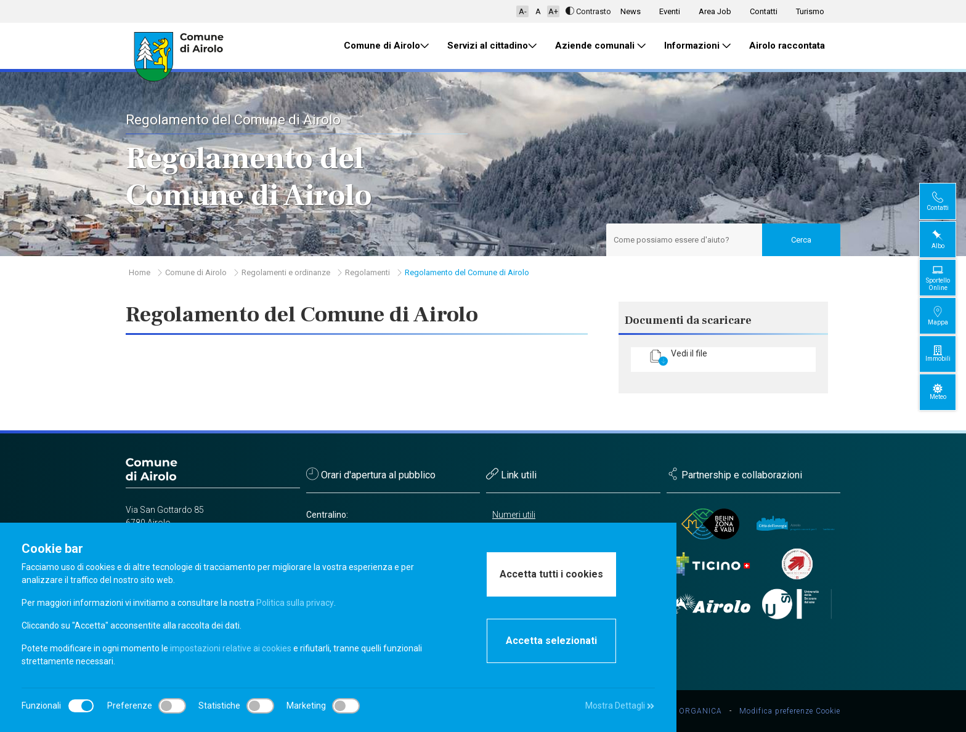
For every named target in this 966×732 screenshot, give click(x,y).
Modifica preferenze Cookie (789, 711)
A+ (553, 11)
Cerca (801, 239)
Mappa (948, 315)
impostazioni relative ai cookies (230, 648)
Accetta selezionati (551, 640)
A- (523, 11)
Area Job (715, 11)
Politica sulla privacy (294, 603)
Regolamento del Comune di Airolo (467, 272)
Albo (947, 239)
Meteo (948, 392)
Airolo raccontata (787, 45)
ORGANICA (700, 711)
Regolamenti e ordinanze (286, 272)
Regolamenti (367, 272)
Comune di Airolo (386, 46)
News (630, 11)
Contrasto (588, 11)
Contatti (763, 11)
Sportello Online (948, 277)
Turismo (810, 11)
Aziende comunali (600, 46)
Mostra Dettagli (619, 705)
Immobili (947, 353)
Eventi (669, 11)
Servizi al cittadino (492, 46)
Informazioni (697, 46)
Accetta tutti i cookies (551, 574)
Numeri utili (513, 515)
